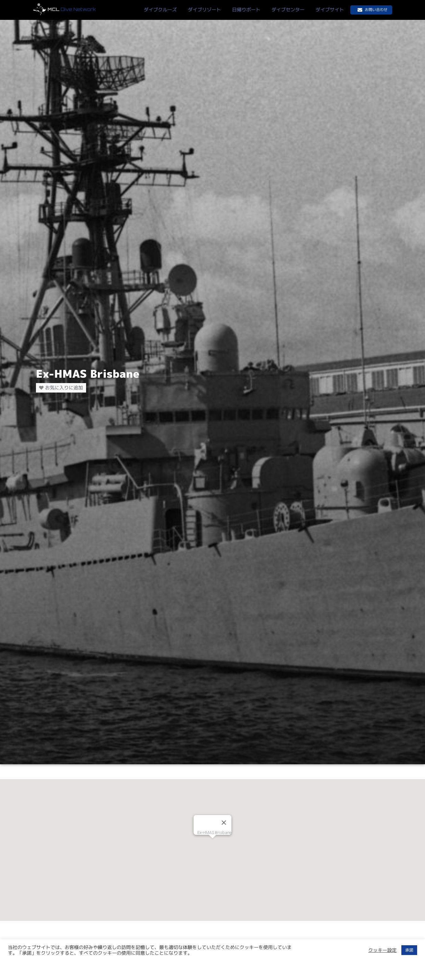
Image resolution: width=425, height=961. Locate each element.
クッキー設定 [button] (382, 950)
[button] (212, 844)
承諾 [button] (409, 950)
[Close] (223, 822)
